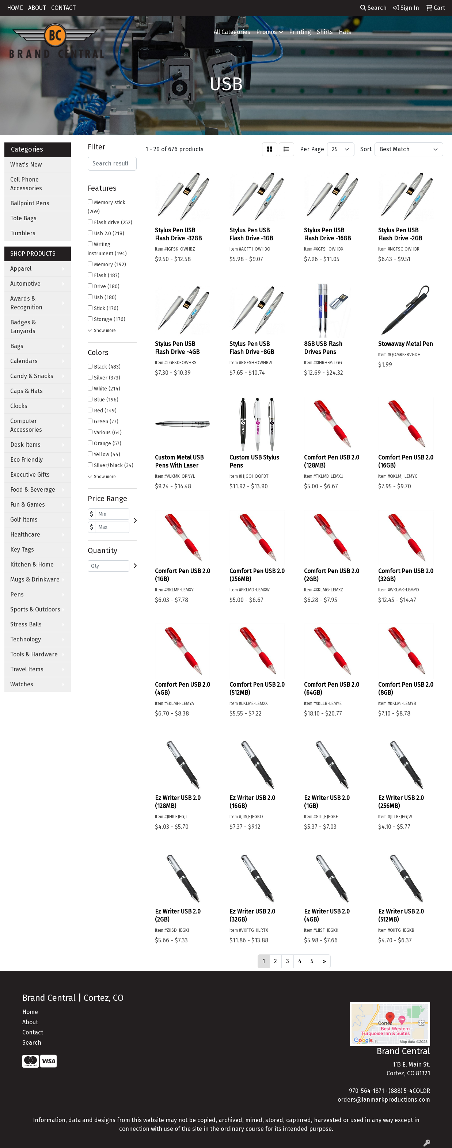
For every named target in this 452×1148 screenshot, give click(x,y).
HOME (15, 7)
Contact (32, 1032)
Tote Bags (23, 218)
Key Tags (22, 549)
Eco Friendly (26, 459)
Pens (17, 594)
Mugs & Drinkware (35, 579)
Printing (300, 31)
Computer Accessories (26, 425)
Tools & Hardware (34, 654)
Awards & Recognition (26, 303)
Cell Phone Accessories (26, 184)
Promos (266, 31)
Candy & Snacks (31, 376)
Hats (345, 31)
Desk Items (25, 444)
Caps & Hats (26, 391)
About (30, 1022)
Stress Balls (26, 624)
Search (373, 7)
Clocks (18, 406)
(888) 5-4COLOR (409, 1090)
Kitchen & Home (32, 564)
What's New (26, 164)
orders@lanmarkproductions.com (384, 1099)
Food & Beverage (32, 489)
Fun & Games (27, 504)
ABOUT (37, 7)
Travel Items (26, 669)
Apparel (20, 268)
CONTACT (63, 7)
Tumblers (22, 233)
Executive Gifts (30, 474)
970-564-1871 (366, 1090)
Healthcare (25, 534)
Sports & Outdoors (35, 609)
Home (30, 1011)
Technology (25, 639)
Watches (21, 684)
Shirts (325, 31)
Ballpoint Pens (29, 203)
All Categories (232, 31)
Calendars (24, 361)
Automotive (25, 283)
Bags (16, 346)
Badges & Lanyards (23, 327)
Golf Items (24, 519)
